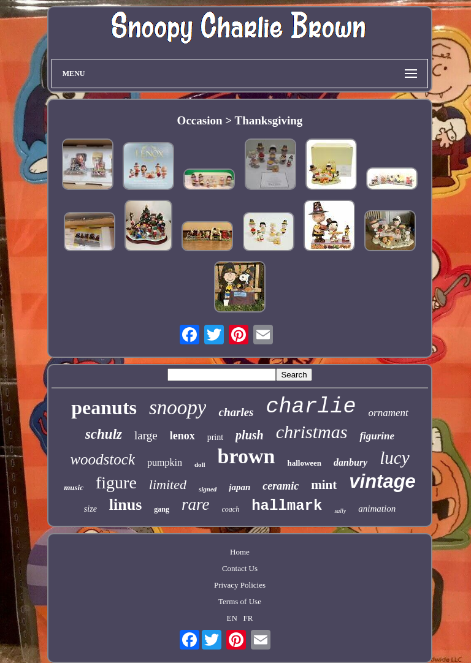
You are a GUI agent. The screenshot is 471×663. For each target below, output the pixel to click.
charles (235, 412)
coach (231, 509)
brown (246, 456)
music (73, 487)
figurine (376, 436)
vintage (382, 481)
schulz (103, 434)
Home (240, 551)
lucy (394, 458)
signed (207, 489)
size (90, 508)
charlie (311, 407)
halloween (304, 463)
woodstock (102, 459)
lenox (182, 436)
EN (231, 618)
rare (196, 504)
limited (167, 484)
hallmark (286, 506)
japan (239, 487)
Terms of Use (239, 601)
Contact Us (240, 568)
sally (340, 510)
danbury (350, 462)
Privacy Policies (240, 584)
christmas (312, 432)
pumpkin (164, 462)
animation (377, 508)
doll (199, 464)
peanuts (104, 407)
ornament (388, 413)
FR (248, 618)
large (146, 435)
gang (161, 509)
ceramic (280, 486)
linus (125, 504)
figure (116, 482)
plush (250, 435)
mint (324, 484)
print (215, 437)
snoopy (178, 407)
